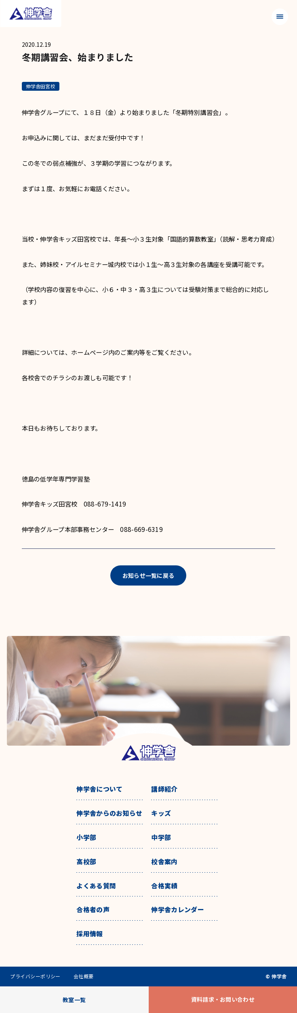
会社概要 (84, 976)
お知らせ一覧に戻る (148, 575)
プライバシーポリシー (35, 976)
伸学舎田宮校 (40, 86)
